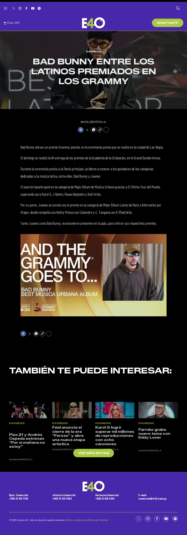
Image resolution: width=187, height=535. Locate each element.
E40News (93, 51)
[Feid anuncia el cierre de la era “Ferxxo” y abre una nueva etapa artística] (72, 432)
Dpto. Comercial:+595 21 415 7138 (18, 496)
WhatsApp (168, 23)
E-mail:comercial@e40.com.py (152, 496)
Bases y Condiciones (76, 519)
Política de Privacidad (98, 519)
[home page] (93, 22)
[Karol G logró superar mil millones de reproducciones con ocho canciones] (115, 432)
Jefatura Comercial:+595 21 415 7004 (64, 496)
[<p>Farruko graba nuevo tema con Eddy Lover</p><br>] (158, 432)
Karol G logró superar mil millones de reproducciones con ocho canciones (114, 458)
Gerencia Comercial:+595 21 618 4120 (107, 496)
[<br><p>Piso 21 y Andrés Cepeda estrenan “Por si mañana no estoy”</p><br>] (29, 432)
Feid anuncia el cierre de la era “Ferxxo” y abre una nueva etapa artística (68, 458)
